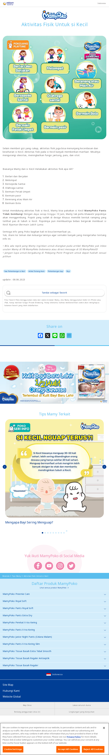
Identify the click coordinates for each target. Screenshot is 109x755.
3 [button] (47, 533)
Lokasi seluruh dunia (82, 705)
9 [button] (63, 533)
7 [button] (58, 533)
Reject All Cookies (93, 749)
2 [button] (45, 533)
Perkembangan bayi (55, 271)
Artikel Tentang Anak (36, 271)
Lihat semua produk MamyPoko (53, 588)
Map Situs (27, 705)
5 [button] (53, 533)
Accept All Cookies (68, 749)
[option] (54, 472)
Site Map (8, 684)
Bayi (68, 271)
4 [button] (50, 533)
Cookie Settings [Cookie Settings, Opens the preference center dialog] (13, 749)
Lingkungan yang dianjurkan (81, 712)
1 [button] (42, 533)
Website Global (12, 696)
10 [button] (66, 531)
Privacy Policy (74, 737)
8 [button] (61, 533)
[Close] (103, 728)
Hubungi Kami (11, 690)
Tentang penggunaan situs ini (27, 712)
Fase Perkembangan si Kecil (14, 271)
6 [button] (55, 533)
